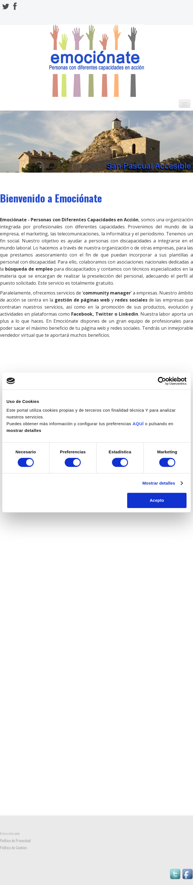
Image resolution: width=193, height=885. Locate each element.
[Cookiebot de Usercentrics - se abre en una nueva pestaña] (162, 381)
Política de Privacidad (15, 840)
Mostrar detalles (158, 483)
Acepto (157, 500)
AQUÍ (138, 423)
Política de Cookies (13, 847)
